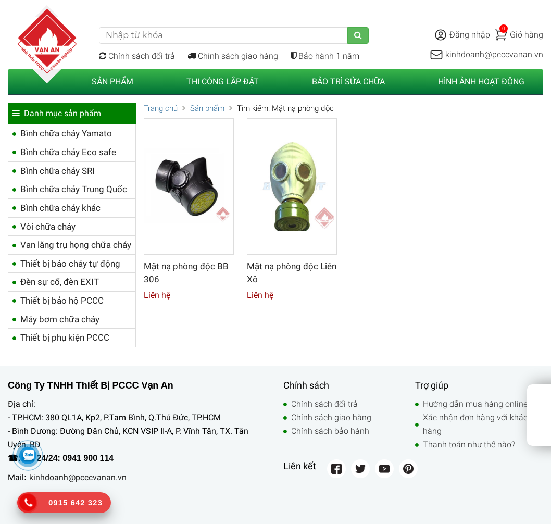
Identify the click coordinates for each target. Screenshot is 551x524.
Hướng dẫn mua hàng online (475, 404)
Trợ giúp (489, 8)
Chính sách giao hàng (232, 56)
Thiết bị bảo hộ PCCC (62, 300)
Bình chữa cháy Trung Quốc (73, 189)
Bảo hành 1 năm (325, 56)
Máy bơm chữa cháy (59, 319)
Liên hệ (530, 8)
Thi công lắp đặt (222, 81)
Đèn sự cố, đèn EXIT (59, 282)
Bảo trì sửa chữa (348, 81)
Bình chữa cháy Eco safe (68, 152)
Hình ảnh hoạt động (481, 81)
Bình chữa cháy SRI (57, 171)
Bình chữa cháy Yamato (66, 133)
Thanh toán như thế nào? (469, 445)
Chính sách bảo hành (330, 431)
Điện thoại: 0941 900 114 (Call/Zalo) (163, 8)
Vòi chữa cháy (48, 226)
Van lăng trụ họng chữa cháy (75, 245)
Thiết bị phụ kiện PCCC (64, 337)
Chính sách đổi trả (137, 56)
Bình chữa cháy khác (60, 208)
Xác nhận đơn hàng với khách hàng (477, 424)
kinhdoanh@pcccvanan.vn (78, 477)
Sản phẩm (112, 81)
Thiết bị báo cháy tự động (70, 263)
